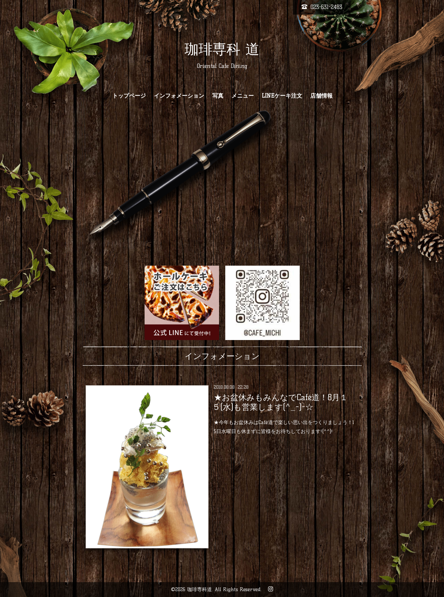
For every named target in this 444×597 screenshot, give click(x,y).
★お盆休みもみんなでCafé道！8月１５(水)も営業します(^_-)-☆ (280, 402)
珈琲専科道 (199, 589)
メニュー (242, 95)
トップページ (129, 95)
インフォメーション (179, 95)
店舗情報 (321, 95)
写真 (217, 95)
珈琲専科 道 (222, 49)
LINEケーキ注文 (282, 95)
